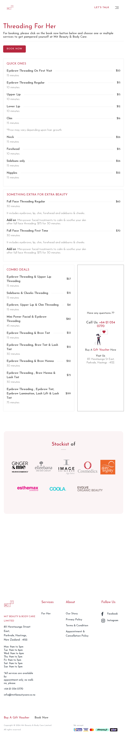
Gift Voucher (101, 349)
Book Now (41, 717)
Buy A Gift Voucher (16, 717)
